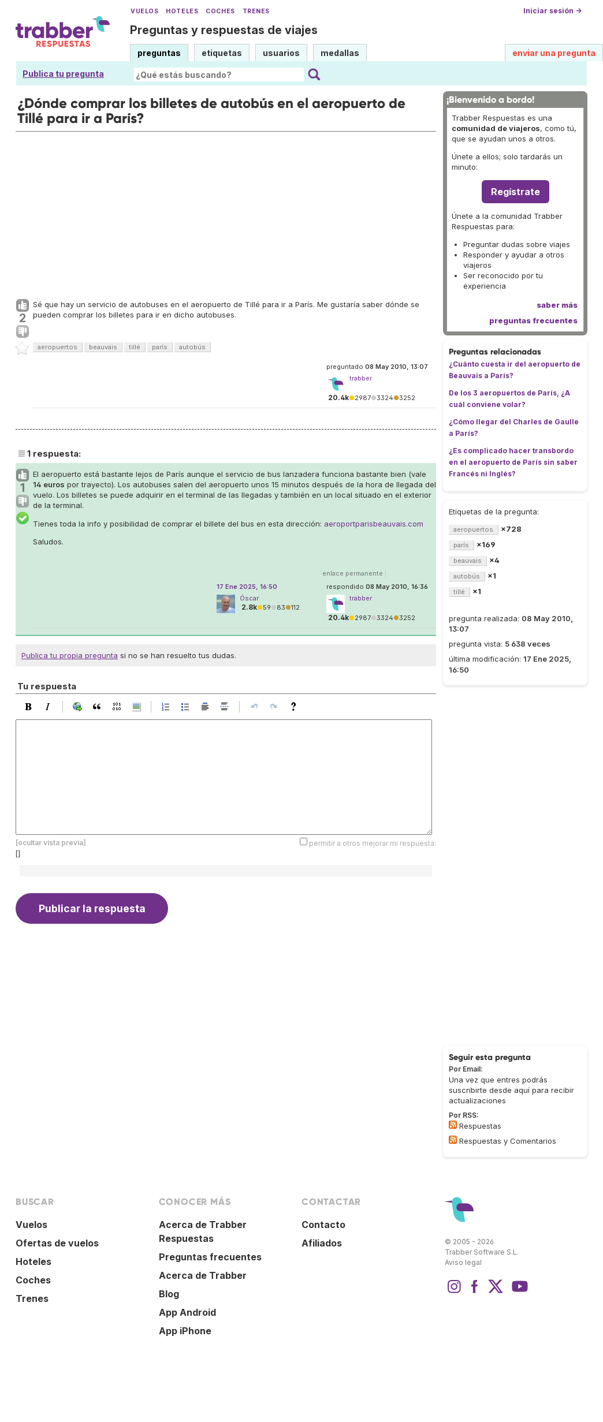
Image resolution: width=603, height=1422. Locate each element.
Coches (220, 11)
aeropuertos (57, 347)
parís (160, 347)
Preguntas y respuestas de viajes (224, 30)
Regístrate (515, 191)
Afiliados (322, 1243)
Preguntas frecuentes (210, 1257)
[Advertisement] (226, 212)
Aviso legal (463, 1262)
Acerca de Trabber (203, 1275)
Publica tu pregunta (63, 74)
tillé (134, 347)
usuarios (281, 53)
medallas (340, 53)
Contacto (323, 1224)
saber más (557, 304)
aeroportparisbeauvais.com (373, 523)
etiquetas (222, 53)
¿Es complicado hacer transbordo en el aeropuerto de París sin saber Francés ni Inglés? (513, 462)
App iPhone (185, 1331)
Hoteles (182, 11)
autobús (192, 347)
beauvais (103, 347)
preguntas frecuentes (533, 320)
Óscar (249, 598)
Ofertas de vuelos (57, 1243)
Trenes (256, 11)
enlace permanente (352, 573)
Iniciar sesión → (552, 10)
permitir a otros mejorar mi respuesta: (372, 843)
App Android (187, 1312)
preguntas (159, 53)
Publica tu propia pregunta (69, 655)
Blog (169, 1294)
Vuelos (144, 11)
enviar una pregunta (553, 53)
